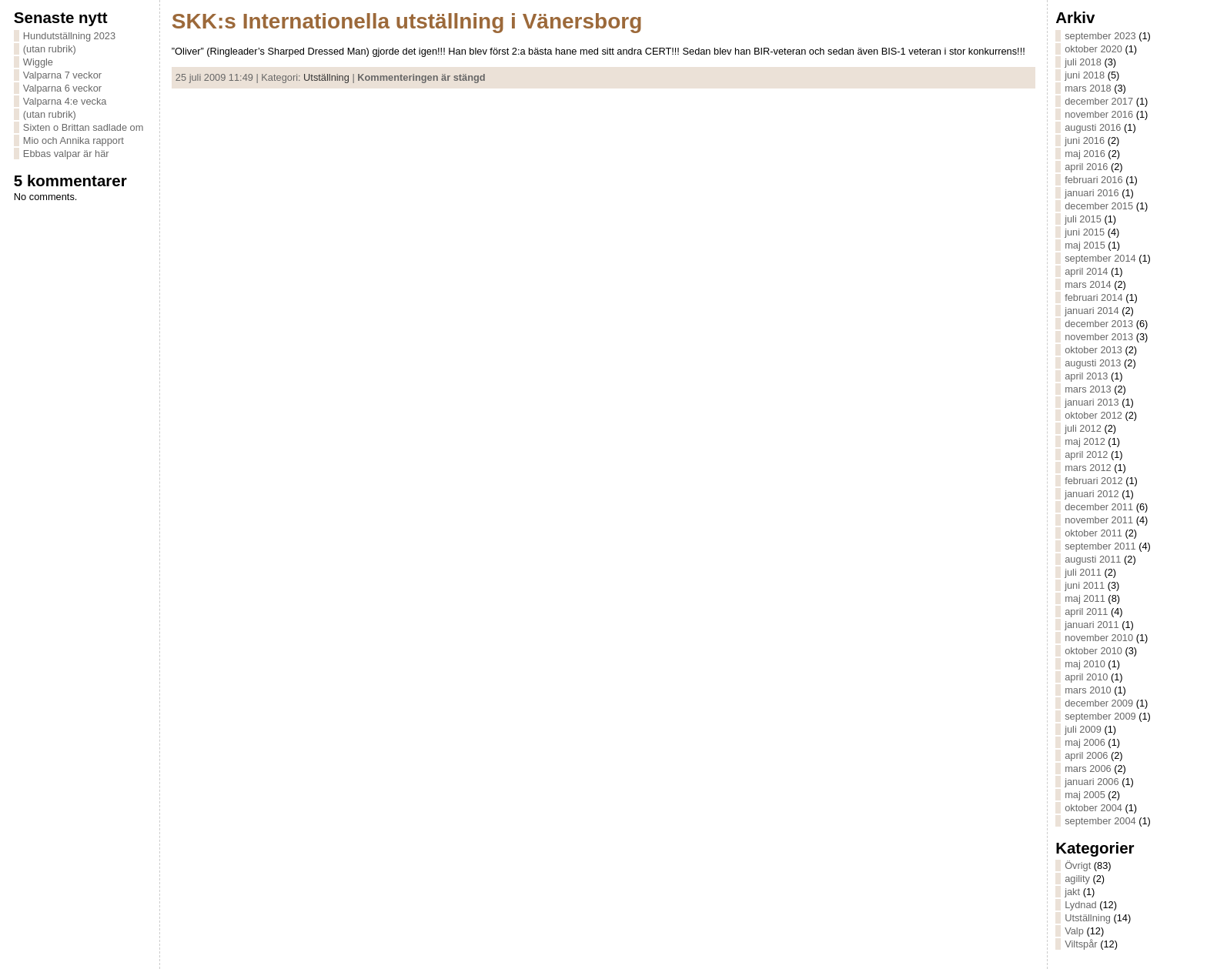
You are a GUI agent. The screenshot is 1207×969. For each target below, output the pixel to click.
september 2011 (1100, 546)
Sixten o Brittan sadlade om (83, 127)
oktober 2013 (1093, 350)
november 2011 (1099, 520)
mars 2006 (1088, 768)
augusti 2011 (1093, 559)
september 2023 (1100, 36)
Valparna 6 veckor (62, 88)
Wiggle (38, 62)
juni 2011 (1085, 585)
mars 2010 (1088, 690)
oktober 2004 (1093, 808)
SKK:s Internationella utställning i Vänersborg (407, 21)
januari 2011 (1091, 624)
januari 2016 (1091, 193)
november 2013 (1099, 336)
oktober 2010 (1093, 651)
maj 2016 (1085, 153)
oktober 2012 (1093, 415)
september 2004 (1100, 821)
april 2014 (1086, 271)
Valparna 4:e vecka (65, 101)
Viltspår (1081, 944)
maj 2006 (1085, 742)
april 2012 (1086, 454)
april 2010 (1086, 677)
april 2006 (1086, 755)
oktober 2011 (1093, 533)
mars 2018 (1088, 88)
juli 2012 (1083, 428)
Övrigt (1078, 865)
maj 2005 (1085, 794)
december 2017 (1099, 101)
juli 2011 (1083, 572)
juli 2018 (1083, 62)
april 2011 (1086, 611)
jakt (1072, 891)
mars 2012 (1088, 467)
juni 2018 (1085, 75)
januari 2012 (1091, 494)
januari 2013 (1091, 402)
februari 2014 (1093, 297)
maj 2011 (1085, 598)
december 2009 (1099, 703)
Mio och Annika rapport (73, 140)
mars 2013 (1088, 389)
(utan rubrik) (49, 49)
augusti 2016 (1093, 127)
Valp (1074, 931)
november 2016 (1099, 114)
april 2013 (1086, 376)
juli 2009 (1083, 729)
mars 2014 (1088, 284)
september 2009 (1100, 716)
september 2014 (1100, 258)
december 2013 (1099, 323)
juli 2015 (1083, 219)
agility (1077, 878)
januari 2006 (1091, 781)
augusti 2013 (1093, 363)
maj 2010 (1085, 664)
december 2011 (1099, 507)
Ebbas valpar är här (66, 153)
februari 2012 (1093, 480)
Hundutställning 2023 (69, 36)
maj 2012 (1085, 441)
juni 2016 (1085, 140)
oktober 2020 (1093, 49)
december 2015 (1099, 206)
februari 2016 (1093, 179)
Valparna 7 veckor (62, 75)
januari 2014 (1091, 310)
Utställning (326, 77)
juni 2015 (1085, 232)
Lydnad (1081, 905)
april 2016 (1086, 166)
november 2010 (1099, 637)
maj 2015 (1085, 245)
